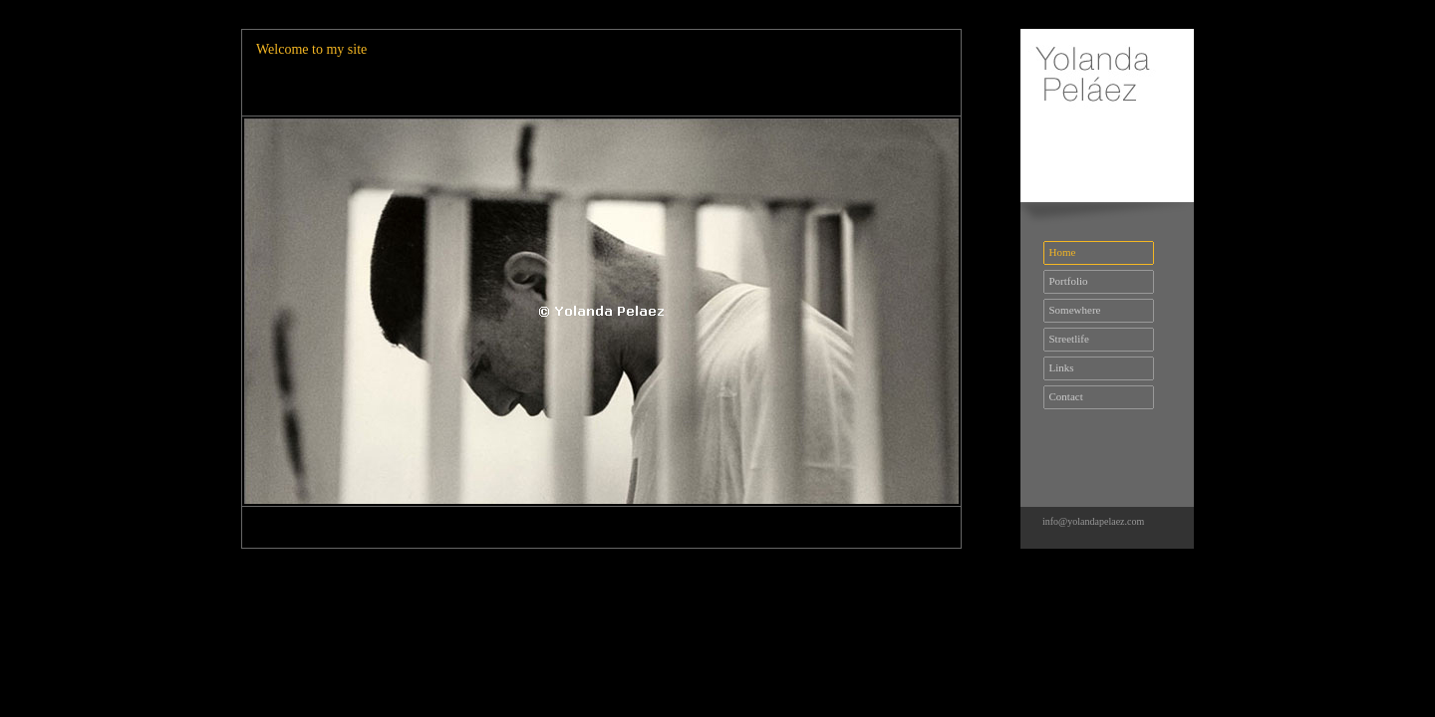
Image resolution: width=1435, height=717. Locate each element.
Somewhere (1071, 310)
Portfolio (1065, 281)
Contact (1063, 396)
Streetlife (1066, 339)
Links (1058, 367)
